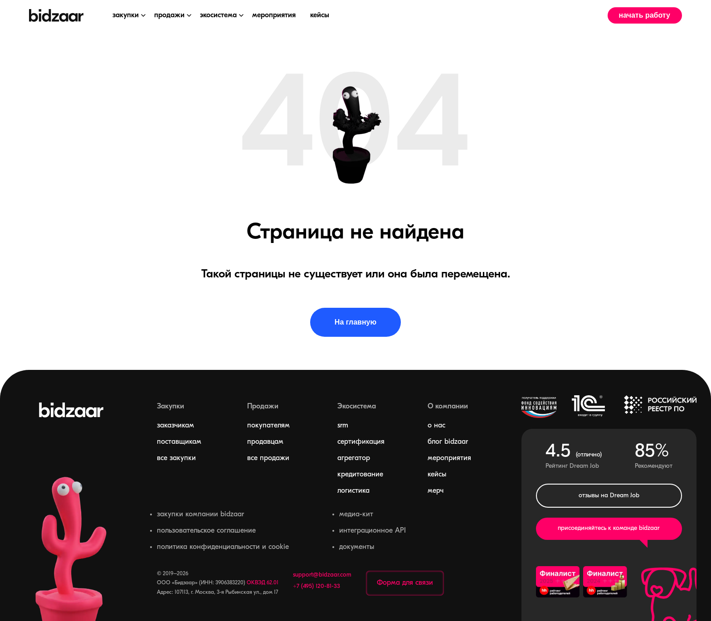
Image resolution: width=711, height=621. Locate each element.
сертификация (361, 442)
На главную (355, 322)
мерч (435, 491)
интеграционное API (372, 530)
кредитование (360, 474)
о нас (436, 425)
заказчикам (175, 425)
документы (356, 547)
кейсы (437, 474)
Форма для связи (405, 583)
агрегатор (353, 458)
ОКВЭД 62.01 (262, 583)
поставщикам (179, 442)
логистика (353, 491)
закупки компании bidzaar (200, 514)
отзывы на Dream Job (609, 495)
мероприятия (449, 458)
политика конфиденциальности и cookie (223, 547)
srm (342, 425)
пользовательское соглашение (206, 530)
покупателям (268, 425)
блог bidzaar (448, 442)
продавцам (265, 442)
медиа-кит (356, 514)
